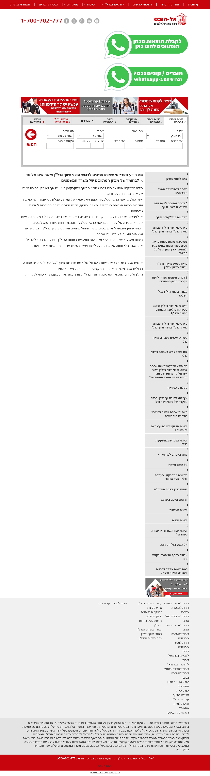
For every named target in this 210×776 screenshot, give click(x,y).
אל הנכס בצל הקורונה (173, 544)
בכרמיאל (173, 655)
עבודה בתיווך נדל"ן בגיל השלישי (172, 293)
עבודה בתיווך (181, 695)
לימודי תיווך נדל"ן (151, 634)
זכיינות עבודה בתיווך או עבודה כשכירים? (169, 532)
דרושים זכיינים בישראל (174, 499)
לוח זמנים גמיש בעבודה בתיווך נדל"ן (169, 353)
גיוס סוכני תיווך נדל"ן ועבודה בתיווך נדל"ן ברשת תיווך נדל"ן (169, 229)
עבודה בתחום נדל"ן (150, 603)
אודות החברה (170, 4)
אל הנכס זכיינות (177, 465)
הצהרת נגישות (20, 4)
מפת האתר (105, 766)
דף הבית (194, 4)
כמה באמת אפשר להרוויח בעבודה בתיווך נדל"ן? (171, 571)
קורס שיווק (182, 690)
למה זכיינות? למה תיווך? (172, 454)
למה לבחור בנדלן (176, 179)
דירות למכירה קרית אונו (112, 603)
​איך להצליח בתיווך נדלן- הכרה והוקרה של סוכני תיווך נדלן (169, 399)
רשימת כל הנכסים (178, 712)
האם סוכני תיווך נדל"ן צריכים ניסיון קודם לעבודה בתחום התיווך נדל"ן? (170, 309)
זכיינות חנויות (179, 520)
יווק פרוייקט (153, 616)
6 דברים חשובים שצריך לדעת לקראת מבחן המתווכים (169, 279)
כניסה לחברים (48, 4)
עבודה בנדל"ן (181, 699)
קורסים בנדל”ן (114, 4)
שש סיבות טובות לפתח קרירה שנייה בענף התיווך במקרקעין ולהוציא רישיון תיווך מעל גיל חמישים (169, 247)
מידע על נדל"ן (153, 607)
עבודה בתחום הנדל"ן (149, 629)
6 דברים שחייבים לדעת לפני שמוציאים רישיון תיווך (170, 205)
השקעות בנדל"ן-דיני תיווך (171, 217)
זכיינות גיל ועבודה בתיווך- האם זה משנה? (169, 428)
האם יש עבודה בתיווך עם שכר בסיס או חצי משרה (169, 414)
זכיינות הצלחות (178, 510)
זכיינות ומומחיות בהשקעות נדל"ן (171, 442)
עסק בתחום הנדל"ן (150, 638)
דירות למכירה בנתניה (176, 668)
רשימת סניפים (142, 4)
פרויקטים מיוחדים (151, 612)
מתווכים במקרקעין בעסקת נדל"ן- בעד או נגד (171, 477)
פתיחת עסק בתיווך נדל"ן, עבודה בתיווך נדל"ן (172, 265)
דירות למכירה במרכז (176, 603)
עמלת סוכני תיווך (177, 387)
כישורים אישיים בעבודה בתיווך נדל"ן (169, 339)
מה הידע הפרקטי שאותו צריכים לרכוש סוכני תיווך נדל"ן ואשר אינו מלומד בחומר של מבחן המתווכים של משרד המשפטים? (168, 371)
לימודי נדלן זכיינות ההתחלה (170, 489)
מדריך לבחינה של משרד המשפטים (172, 191)
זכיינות (91, 4)
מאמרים (72, 4)
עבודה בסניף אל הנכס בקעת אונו (169, 557)
